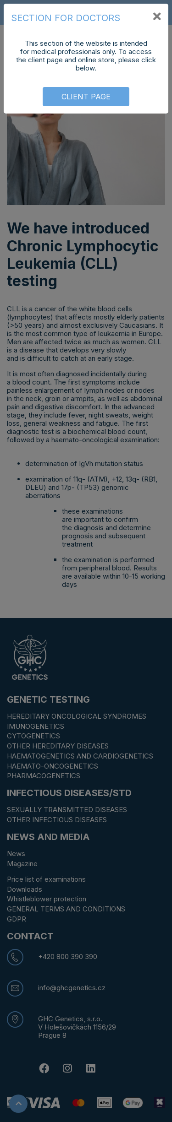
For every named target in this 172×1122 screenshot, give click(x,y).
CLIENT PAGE (86, 96)
